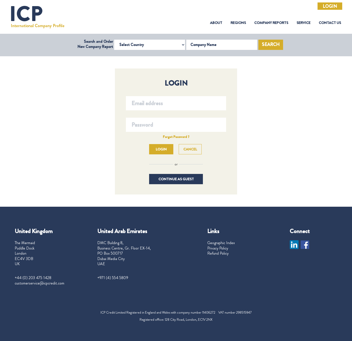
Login (330, 6)
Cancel (190, 149)
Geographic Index (221, 243)
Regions (238, 23)
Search (271, 44)
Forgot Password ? (176, 136)
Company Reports (271, 23)
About (216, 23)
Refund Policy (218, 253)
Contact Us (330, 23)
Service (303, 23)
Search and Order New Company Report (95, 44)
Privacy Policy (217, 248)
